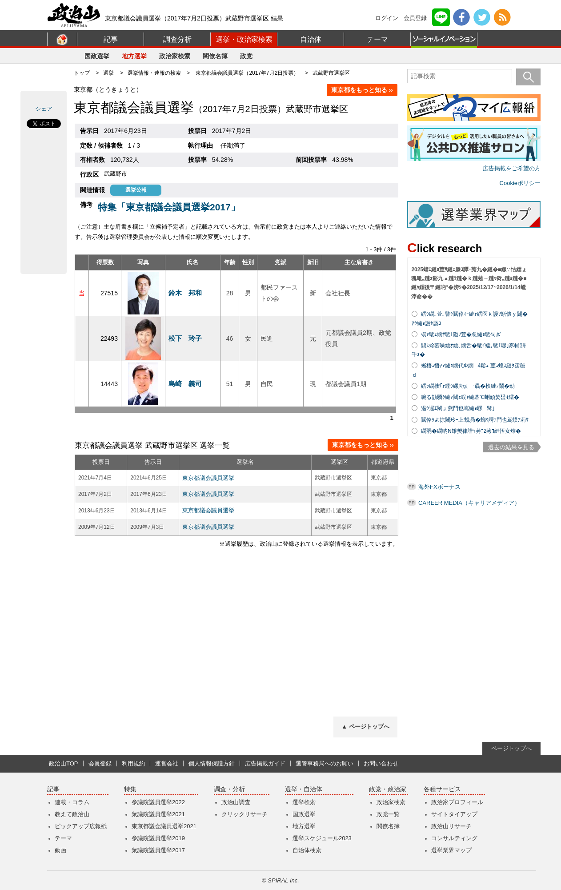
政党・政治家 (387, 789)
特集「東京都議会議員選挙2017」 (169, 207)
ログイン (386, 18)
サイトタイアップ (454, 814)
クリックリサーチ (244, 814)
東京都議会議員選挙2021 (164, 826)
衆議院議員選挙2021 (158, 814)
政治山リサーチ (451, 826)
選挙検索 (304, 802)
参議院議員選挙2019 (158, 838)
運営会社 (166, 763)
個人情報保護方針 (211, 763)
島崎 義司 (185, 383)
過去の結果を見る (511, 447)
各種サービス (442, 789)
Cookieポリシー (520, 183)
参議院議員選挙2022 (158, 802)
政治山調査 (235, 802)
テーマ (377, 39)
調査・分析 (229, 789)
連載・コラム (72, 802)
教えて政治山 (72, 814)
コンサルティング (454, 838)
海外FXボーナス (439, 486)
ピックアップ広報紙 (81, 826)
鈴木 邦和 (185, 293)
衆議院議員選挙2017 (158, 850)
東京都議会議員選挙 (208, 478)
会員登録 (415, 18)
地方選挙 (134, 56)
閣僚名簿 (215, 56)
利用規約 (133, 763)
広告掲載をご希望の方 (512, 168)
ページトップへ (511, 748)
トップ (82, 73)
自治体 (310, 39)
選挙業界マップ (451, 850)
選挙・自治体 (303, 789)
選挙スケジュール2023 (322, 838)
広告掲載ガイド (265, 763)
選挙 (108, 73)
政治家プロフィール (457, 802)
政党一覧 (388, 814)
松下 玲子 (185, 338)
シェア (43, 108)
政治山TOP (63, 763)
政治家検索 (174, 56)
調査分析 (177, 39)
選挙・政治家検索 (244, 39)
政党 (246, 56)
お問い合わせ (381, 763)
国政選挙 (96, 56)
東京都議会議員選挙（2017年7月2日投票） (247, 73)
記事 (111, 39)
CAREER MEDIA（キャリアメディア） (469, 502)
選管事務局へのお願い (324, 763)
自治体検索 (307, 850)
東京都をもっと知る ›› (362, 89)
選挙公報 (136, 190)
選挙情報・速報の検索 (154, 73)
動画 (60, 850)
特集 (130, 789)
